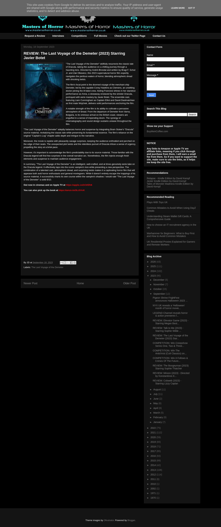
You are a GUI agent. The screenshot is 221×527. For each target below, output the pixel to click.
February (158, 417)
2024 (154, 271)
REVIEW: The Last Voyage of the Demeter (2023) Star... (170, 337)
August (157, 389)
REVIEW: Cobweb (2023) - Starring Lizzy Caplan (167, 382)
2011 (154, 479)
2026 (154, 261)
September (159, 293)
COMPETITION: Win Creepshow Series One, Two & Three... (170, 344)
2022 (154, 428)
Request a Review (35, 36)
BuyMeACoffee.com (157, 131)
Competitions (79, 36)
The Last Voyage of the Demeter (47, 267)
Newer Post (30, 283)
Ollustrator (109, 520)
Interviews (58, 36)
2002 (154, 488)
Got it (191, 8)
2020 (154, 437)
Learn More (178, 8)
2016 (154, 456)
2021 (154, 432)
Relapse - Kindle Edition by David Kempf (168, 178)
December (159, 279)
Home (80, 283)
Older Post (129, 283)
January (157, 422)
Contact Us (159, 36)
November (159, 284)
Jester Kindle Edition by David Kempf (166, 181)
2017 (154, 451)
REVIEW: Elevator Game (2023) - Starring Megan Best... (170, 322)
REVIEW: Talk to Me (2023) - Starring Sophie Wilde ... (168, 329)
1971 (154, 493)
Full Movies (100, 36)
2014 (154, 465)
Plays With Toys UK (157, 202)
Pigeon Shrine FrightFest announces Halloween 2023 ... (170, 299)
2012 (154, 474)
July (155, 394)
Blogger (131, 520)
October (157, 289)
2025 (154, 266)
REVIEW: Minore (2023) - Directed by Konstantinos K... (171, 374)
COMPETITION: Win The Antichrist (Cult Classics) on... (170, 352)
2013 (154, 470)
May (155, 403)
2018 (154, 446)
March (157, 412)
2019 (154, 442)
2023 (154, 275)
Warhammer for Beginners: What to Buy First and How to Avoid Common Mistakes (170, 235)
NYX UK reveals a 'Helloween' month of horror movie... (169, 307)
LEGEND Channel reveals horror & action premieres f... (170, 314)
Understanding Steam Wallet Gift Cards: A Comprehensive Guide (169, 218)
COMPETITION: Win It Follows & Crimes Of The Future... (170, 359)
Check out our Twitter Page (129, 36)
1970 (154, 497)
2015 (154, 460)
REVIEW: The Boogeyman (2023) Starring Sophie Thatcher (171, 367)
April (156, 408)
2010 (154, 484)
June (156, 398)
